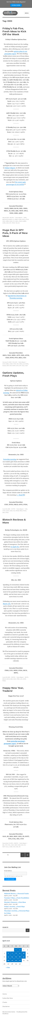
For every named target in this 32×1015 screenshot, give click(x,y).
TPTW (7, 512)
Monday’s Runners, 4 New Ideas (15, 902)
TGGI (23, 365)
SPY (10, 223)
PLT (25, 845)
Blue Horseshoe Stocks (8, 1012)
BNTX (10, 219)
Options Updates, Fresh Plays (13, 374)
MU (14, 510)
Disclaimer (6, 1006)
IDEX (3, 221)
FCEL (9, 845)
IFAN (14, 364)
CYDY (4, 510)
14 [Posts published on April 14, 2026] (12, 957)
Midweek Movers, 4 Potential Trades (16, 893)
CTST (6, 845)
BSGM (4, 679)
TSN (16, 223)
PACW (21, 221)
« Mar (8, 967)
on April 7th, (15, 547)
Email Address (8, 870)
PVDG (24, 510)
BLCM (7, 219)
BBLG (7, 364)
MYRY (24, 679)
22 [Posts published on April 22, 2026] (16, 960)
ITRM (18, 679)
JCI (14, 221)
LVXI (21, 679)
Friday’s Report (10, 168)
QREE (24, 221)
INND (11, 221)
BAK (3, 219)
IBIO (11, 679)
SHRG (4, 223)
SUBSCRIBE (16, 5)
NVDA (4, 365)
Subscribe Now (7, 998)
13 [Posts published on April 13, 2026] (8, 957)
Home (4, 994)
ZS (19, 223)
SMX (7, 223)
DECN (8, 679)
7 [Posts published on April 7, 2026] (12, 953)
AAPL (25, 217)
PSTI (11, 365)
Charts (4, 1002)
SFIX (17, 365)
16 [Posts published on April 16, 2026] (20, 957)
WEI (17, 846)
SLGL (7, 846)
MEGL (17, 221)
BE (3, 845)
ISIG (18, 364)
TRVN (13, 223)
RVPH (14, 365)
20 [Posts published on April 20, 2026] (8, 960)
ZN (19, 846)
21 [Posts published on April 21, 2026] (12, 960)
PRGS (21, 510)
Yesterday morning (9, 459)
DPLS (23, 219)
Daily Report (18, 217)
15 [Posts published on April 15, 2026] (16, 957)
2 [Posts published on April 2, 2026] (19, 950)
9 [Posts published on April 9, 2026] (19, 953)
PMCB (17, 510)
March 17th (6, 604)
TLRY (26, 365)
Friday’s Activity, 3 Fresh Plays (14, 906)
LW (24, 364)
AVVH (4, 364)
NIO (22, 845)
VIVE (14, 846)
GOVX (7, 510)
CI (13, 219)
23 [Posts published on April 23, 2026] (20, 960)
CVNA (20, 219)
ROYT (3, 846)
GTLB (27, 219)
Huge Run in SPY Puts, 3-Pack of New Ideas (15, 233)
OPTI (7, 365)
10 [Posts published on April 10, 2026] (23, 953)
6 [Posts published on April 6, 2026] (8, 953)
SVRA (10, 846)
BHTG (26, 677)
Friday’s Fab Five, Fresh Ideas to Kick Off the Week (14, 31)
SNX (3, 512)
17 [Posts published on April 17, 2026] (23, 957)
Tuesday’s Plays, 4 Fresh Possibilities (16, 898)
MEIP (16, 845)
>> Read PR (20, 495)
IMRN (7, 221)
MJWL (27, 364)
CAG (26, 509)
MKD (19, 845)
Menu (27, 13)
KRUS (20, 364)
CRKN (16, 219)
